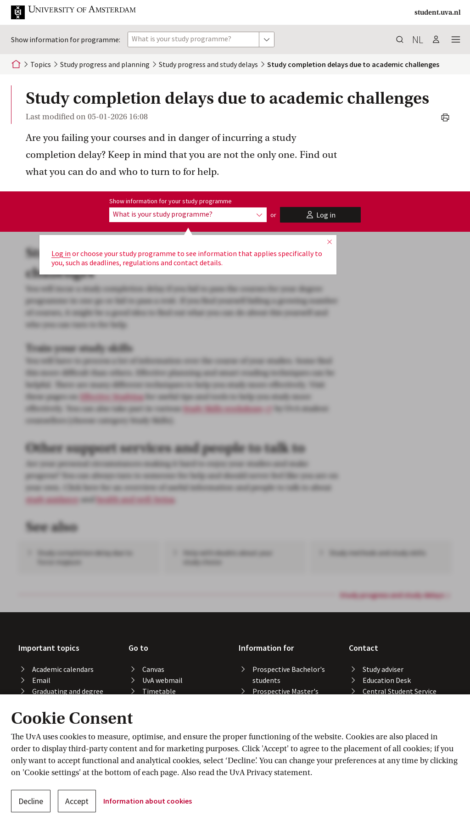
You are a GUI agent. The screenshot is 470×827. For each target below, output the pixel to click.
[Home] (16, 64)
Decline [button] (30, 801)
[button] (81, 12)
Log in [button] (61, 253)
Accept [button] (77, 801)
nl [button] (417, 39)
